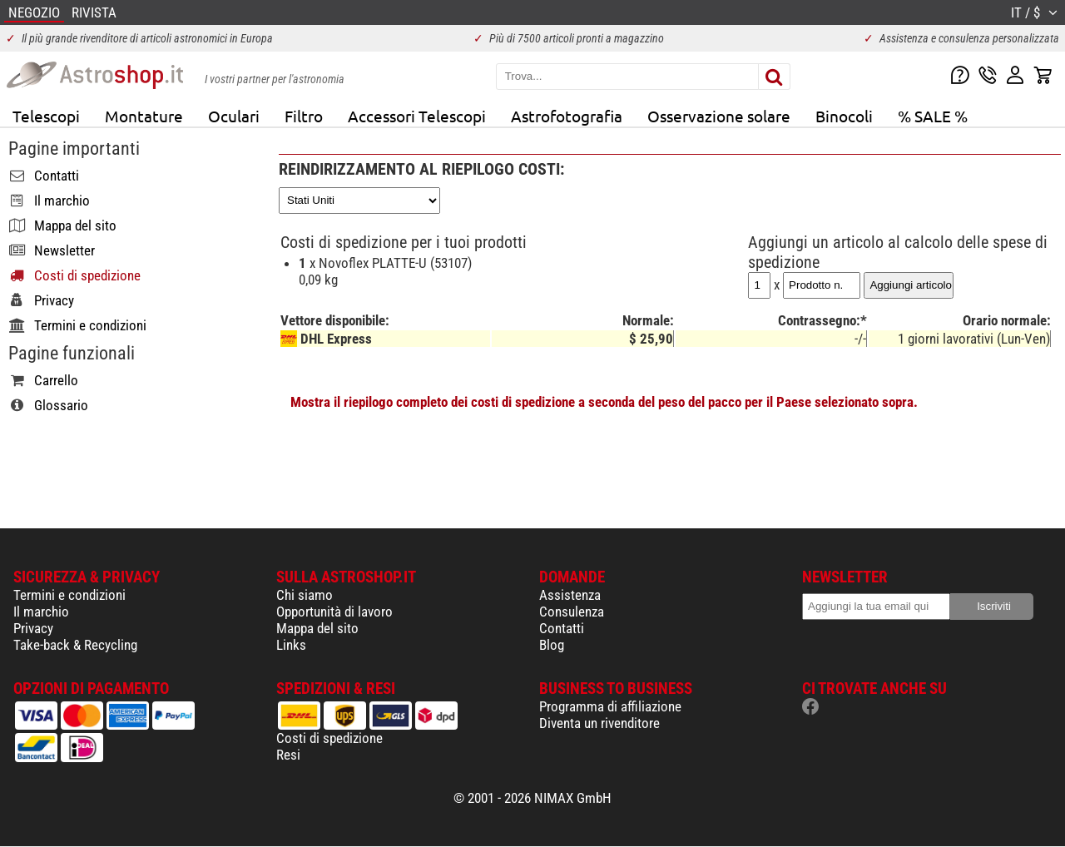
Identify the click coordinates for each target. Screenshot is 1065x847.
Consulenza (571, 611)
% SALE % (933, 116)
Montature (144, 116)
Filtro (304, 116)
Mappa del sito (317, 628)
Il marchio (41, 611)
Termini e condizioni (69, 595)
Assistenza (570, 595)
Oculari (234, 116)
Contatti (561, 628)
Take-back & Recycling (75, 644)
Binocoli (844, 116)
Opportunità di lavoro (334, 611)
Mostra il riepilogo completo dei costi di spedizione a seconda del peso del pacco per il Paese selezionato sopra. (604, 402)
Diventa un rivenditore (599, 723)
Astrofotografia (566, 116)
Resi (288, 754)
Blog (551, 644)
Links (291, 644)
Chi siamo (304, 595)
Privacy (33, 628)
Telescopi (46, 116)
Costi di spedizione (329, 738)
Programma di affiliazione (610, 706)
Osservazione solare (718, 116)
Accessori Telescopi (417, 116)
